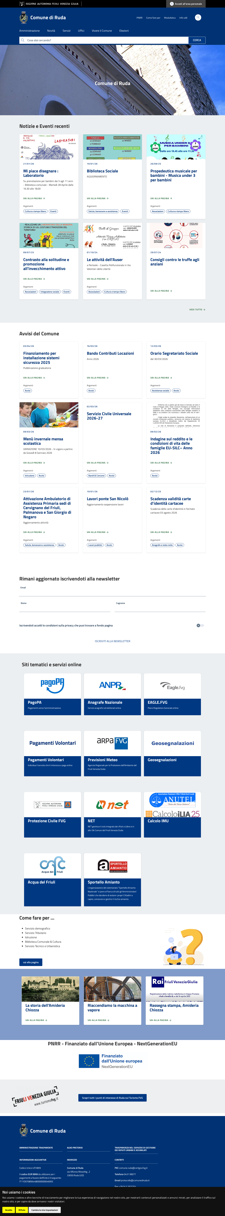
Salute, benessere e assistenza (103, 211)
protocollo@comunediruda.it (135, 1180)
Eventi (53, 211)
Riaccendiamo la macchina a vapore (112, 1007)
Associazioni (157, 211)
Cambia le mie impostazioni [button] (44, 1210)
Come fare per (153, 18)
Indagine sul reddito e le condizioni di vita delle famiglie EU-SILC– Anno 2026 (171, 445)
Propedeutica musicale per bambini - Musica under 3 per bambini (173, 175)
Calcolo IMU (158, 821)
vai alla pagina (31, 962)
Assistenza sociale (160, 390)
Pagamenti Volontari (46, 759)
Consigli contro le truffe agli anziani (174, 261)
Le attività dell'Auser (105, 259)
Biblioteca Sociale (102, 171)
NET (91, 821)
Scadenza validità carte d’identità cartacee (170, 500)
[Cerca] (198, 17)
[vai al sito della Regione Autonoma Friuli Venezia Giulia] (50, 3)
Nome (23, 603)
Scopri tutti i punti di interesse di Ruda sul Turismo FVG (112, 1098)
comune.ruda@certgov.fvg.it (133, 1168)
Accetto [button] (8, 1210)
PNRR (139, 18)
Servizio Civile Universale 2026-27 (109, 415)
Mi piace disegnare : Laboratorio (40, 173)
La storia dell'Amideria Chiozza (45, 1007)
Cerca (197, 40)
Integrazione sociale (50, 291)
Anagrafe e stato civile (162, 545)
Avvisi (27, 390)
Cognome (120, 603)
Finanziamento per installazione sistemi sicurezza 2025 (41, 357)
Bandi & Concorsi (96, 475)
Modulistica (170, 18)
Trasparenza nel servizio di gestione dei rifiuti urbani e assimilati (135, 1149)
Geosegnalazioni (162, 759)
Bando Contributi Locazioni (110, 353)
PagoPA (35, 702)
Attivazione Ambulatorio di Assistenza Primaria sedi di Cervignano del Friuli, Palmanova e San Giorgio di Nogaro (47, 507)
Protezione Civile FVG (47, 821)
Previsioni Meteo (103, 759)
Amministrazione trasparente (36, 1147)
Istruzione (29, 475)
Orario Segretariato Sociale (174, 353)
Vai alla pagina (34, 198)
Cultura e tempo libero (35, 211)
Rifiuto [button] (22, 1210)
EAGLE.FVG (157, 702)
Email (23, 587)
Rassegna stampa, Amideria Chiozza (174, 1007)
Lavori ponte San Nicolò (107, 498)
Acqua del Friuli (41, 882)
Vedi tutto (197, 309)
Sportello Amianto (104, 882)
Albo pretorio (75, 1147)
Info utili (183, 18)
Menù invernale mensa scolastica (43, 441)
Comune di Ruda (48, 1131)
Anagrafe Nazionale (105, 702)
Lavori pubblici (95, 545)
